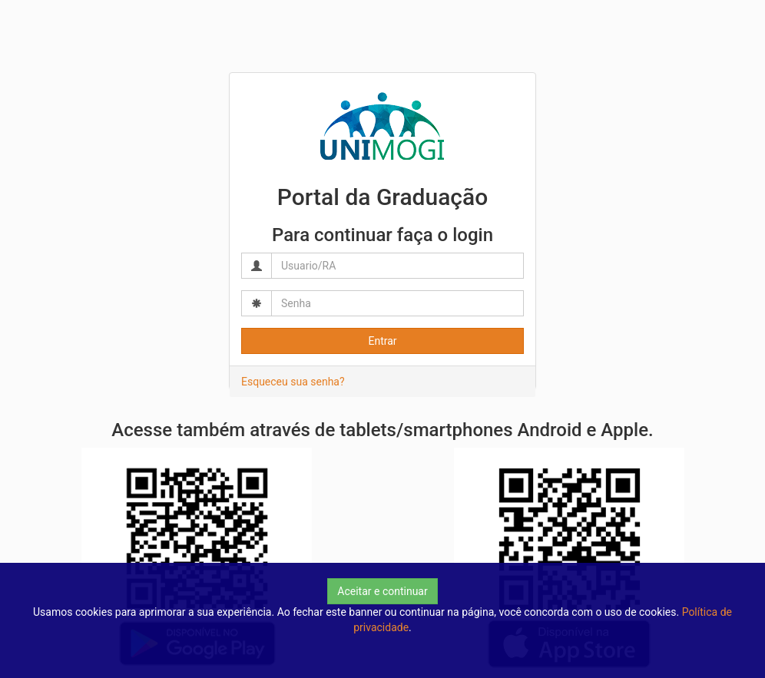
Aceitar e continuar (382, 591)
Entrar (382, 341)
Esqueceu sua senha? (293, 381)
